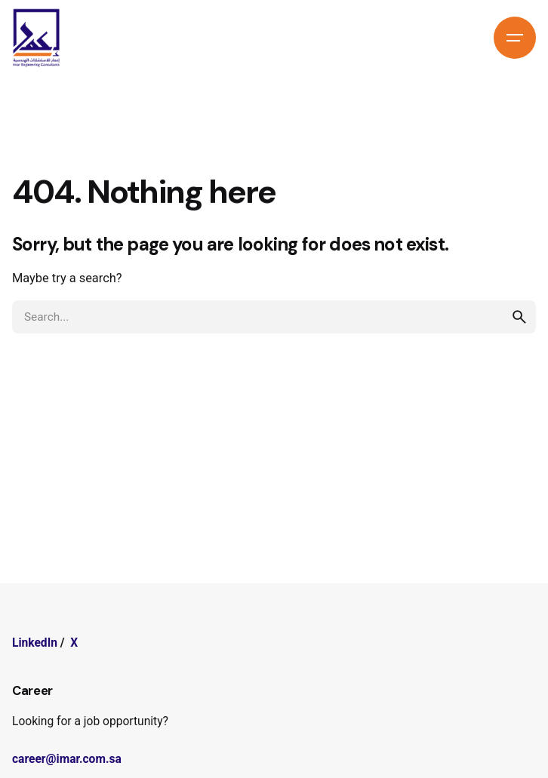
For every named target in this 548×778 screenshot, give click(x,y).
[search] (519, 317)
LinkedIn (34, 643)
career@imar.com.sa (67, 759)
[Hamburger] (515, 38)
